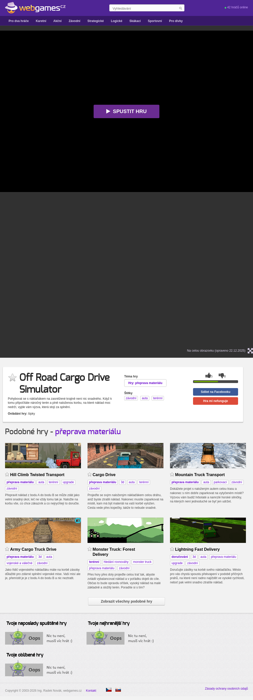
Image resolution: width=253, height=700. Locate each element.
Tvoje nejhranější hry (109, 623)
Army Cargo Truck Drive (33, 549)
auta (41, 482)
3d (122, 482)
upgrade (68, 482)
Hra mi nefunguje (215, 401)
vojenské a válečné (19, 563)
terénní (53, 482)
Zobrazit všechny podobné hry (126, 601)
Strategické (95, 21)
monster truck (142, 562)
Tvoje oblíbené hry (24, 655)
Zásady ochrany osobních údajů (226, 688)
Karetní (41, 21)
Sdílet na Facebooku (215, 392)
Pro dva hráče (19, 21)
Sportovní (155, 21)
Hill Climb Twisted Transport (37, 475)
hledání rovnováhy (116, 562)
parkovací (220, 482)
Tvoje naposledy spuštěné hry (36, 623)
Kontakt (91, 690)
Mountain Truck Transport (200, 475)
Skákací (135, 21)
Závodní (74, 21)
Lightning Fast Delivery (197, 549)
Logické (116, 21)
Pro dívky (176, 21)
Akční (57, 21)
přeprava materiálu (88, 432)
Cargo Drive (104, 475)
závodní (12, 488)
